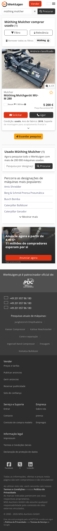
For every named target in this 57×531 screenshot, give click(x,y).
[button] (53, 4)
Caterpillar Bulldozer (16, 205)
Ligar (41, 115)
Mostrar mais (28, 216)
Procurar (46, 11)
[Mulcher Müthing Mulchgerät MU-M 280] (28, 69)
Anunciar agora (28, 257)
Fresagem (45, 343)
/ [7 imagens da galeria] (50, 86)
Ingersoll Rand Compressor (21, 343)
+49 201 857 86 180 (20, 298)
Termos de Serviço (38, 522)
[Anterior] (4, 69)
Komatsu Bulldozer (28, 351)
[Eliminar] (35, 11)
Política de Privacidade (15, 522)
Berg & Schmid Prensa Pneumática (24, 193)
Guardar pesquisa (28, 136)
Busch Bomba (12, 199)
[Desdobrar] (28, 128)
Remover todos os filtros (19, 40)
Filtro (15, 32)
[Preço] (44, 106)
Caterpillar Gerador (15, 211)
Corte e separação (28, 336)
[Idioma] (49, 4)
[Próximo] (52, 69)
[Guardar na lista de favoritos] (51, 92)
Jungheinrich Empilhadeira (28, 322)
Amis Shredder (12, 186)
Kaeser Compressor (15, 329)
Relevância (41, 32)
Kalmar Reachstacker (41, 329)
